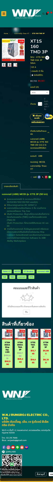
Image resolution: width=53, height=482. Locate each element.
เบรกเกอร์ (21, 277)
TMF (4, 277)
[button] (43, 13)
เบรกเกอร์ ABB (43, 271)
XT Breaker (29, 271)
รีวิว (26, 312)
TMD (12, 277)
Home (6, 33)
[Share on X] (42, 177)
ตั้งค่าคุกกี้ (41, 474)
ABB (40, 156)
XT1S (31, 277)
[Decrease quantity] (38, 104)
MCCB (42, 162)
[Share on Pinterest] (46, 177)
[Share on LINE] (49, 177)
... (11, 33)
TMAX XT (7, 271)
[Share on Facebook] (39, 177)
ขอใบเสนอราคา (37, 122)
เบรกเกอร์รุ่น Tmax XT (21, 33)
